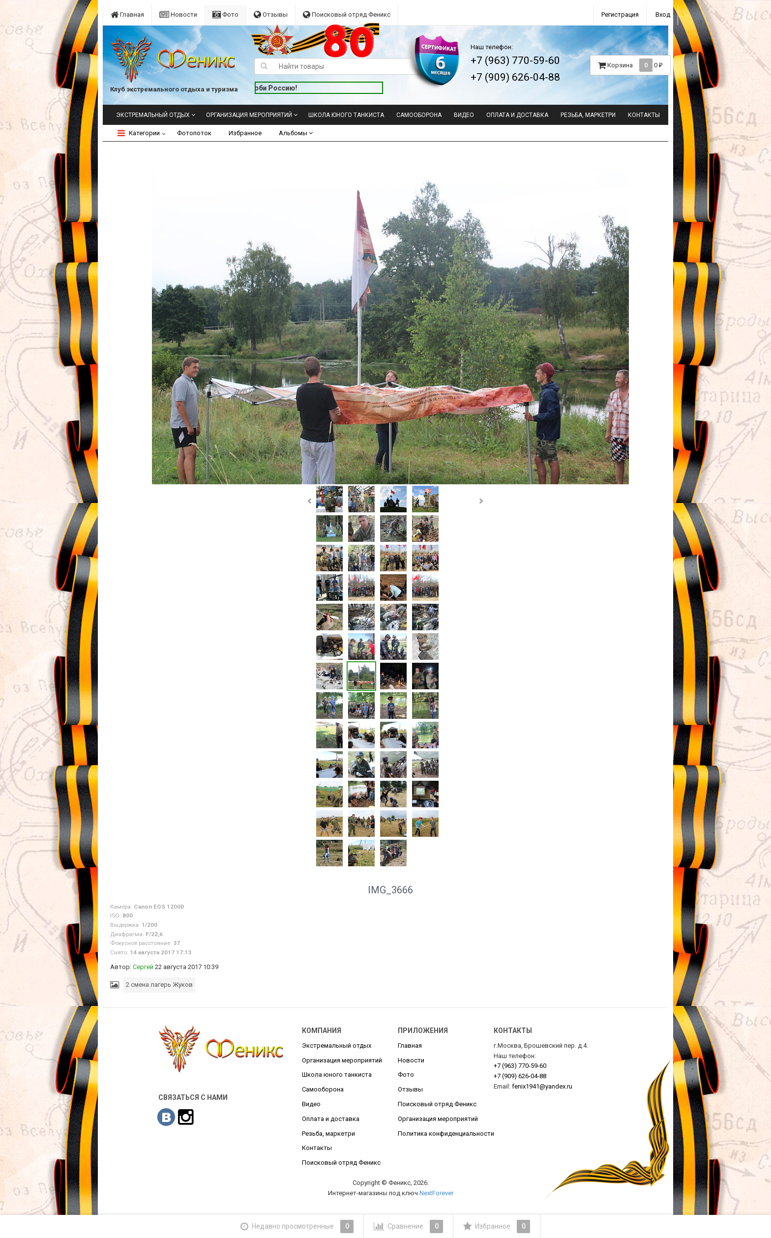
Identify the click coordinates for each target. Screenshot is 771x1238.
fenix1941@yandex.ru (542, 1086)
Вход (662, 14)
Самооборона (419, 115)
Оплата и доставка (517, 115)
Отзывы (271, 14)
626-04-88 (520, 1076)
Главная (127, 14)
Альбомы (296, 133)
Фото (225, 14)
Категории (139, 133)
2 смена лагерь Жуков (159, 984)
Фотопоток (194, 133)
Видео (464, 115)
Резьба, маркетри (588, 115)
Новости (178, 14)
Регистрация (620, 14)
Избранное (245, 133)
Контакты (644, 115)
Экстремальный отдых (153, 115)
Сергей (143, 967)
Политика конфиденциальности (446, 1133)
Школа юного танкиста (346, 115)
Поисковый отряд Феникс (346, 14)
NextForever (436, 1193)
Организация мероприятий (249, 115)
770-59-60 (520, 1065)
